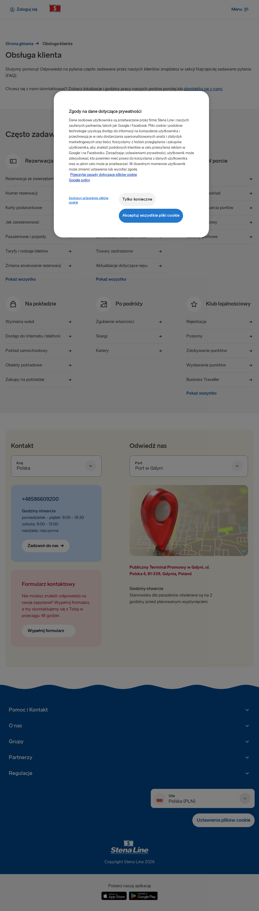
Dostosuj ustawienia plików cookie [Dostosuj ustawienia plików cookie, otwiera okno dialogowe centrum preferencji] (89, 200)
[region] (131, 164)
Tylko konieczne (137, 199)
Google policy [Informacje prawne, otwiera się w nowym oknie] (79, 180)
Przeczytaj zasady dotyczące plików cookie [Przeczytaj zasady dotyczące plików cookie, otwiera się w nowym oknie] (103, 175)
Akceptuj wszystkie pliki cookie (150, 215)
